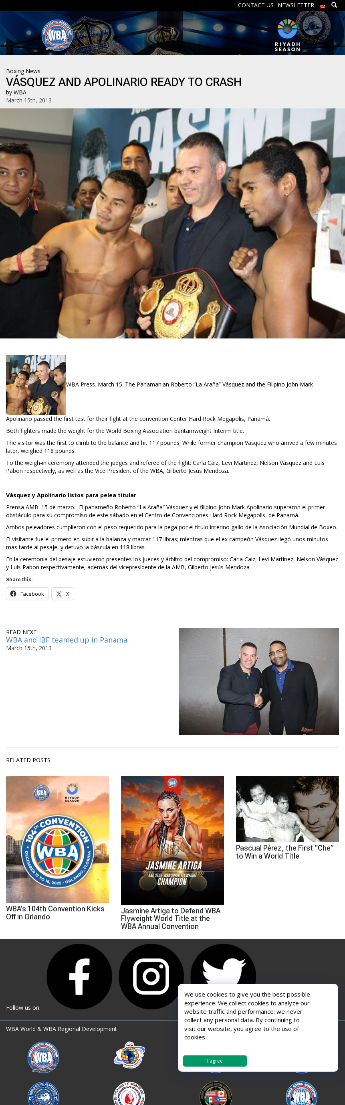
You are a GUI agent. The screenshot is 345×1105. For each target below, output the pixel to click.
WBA (20, 92)
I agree (215, 1060)
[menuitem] (323, 4)
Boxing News (23, 71)
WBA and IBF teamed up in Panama (66, 640)
